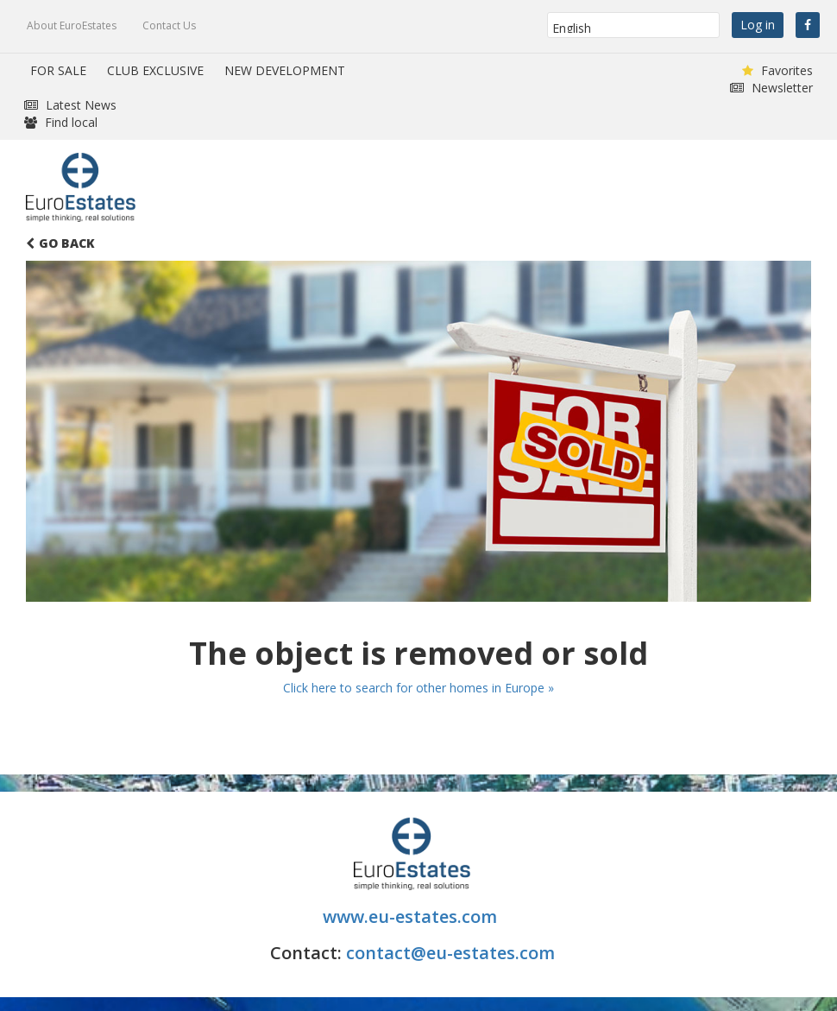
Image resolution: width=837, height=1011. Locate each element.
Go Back (60, 243)
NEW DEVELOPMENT (284, 70)
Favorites (777, 70)
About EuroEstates (71, 25)
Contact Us (169, 25)
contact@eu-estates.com (450, 952)
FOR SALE (58, 70)
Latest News (70, 105)
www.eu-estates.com (412, 916)
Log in (757, 24)
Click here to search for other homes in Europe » (418, 687)
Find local (61, 122)
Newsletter (771, 87)
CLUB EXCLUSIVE (155, 70)
